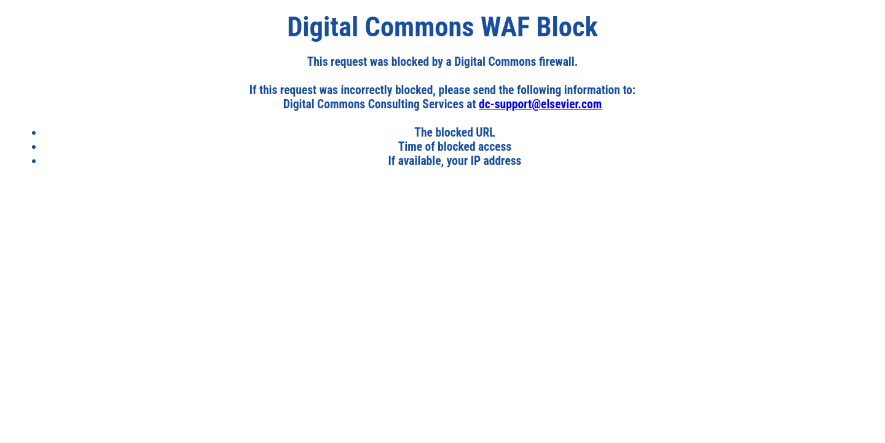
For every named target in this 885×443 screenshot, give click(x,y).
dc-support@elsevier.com (540, 104)
